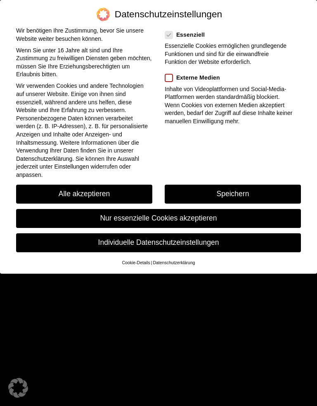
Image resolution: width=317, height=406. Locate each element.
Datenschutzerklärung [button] (174, 262)
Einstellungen (71, 166)
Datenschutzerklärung (44, 158)
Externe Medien (195, 78)
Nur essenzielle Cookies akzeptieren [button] (158, 218)
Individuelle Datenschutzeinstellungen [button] (158, 242)
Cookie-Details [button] (136, 262)
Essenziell (187, 35)
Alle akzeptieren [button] (84, 194)
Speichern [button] (233, 194)
